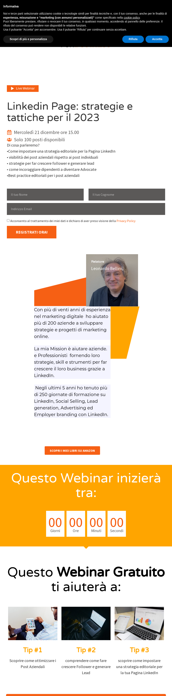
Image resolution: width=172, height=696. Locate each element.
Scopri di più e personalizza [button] (28, 39)
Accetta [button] (157, 39)
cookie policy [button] (132, 17)
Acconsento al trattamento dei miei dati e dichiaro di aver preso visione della (72, 221)
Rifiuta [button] (133, 39)
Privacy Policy (125, 221)
